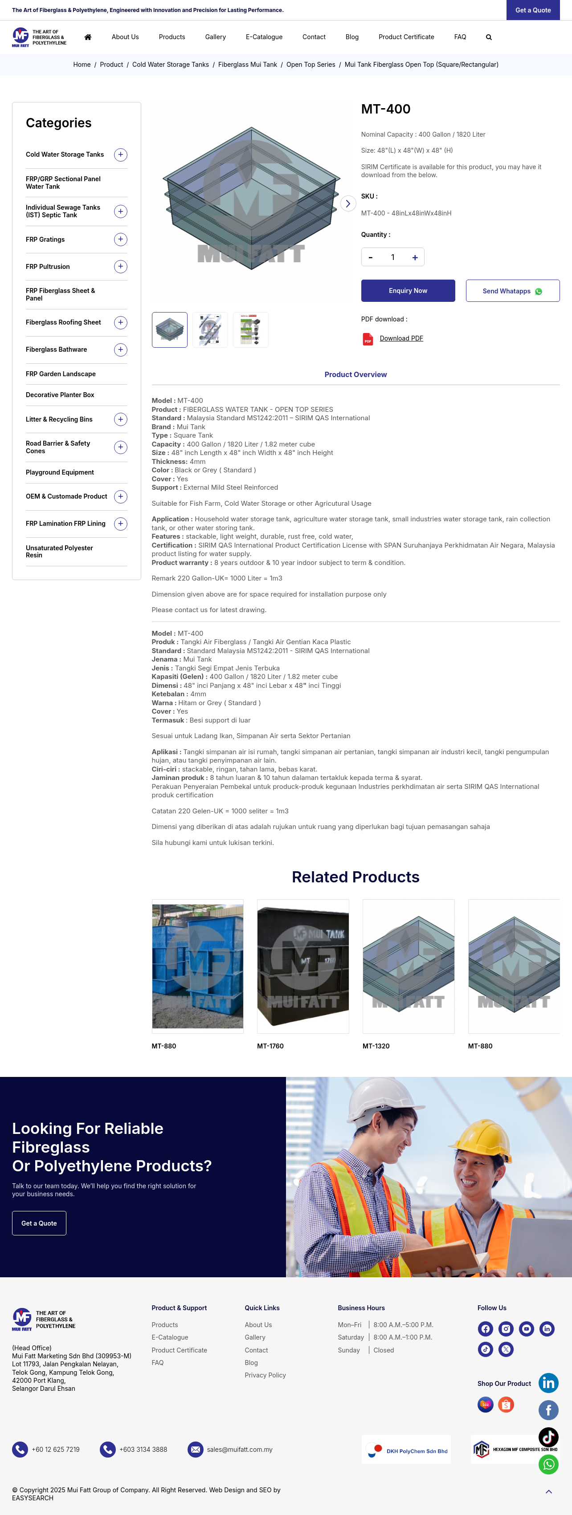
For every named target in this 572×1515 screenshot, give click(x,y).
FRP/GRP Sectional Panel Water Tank (63, 182)
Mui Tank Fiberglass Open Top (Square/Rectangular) (422, 64)
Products (172, 37)
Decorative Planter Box (60, 394)
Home (81, 64)
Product (111, 64)
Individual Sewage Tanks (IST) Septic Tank (63, 211)
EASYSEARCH (32, 1498)
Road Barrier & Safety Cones (58, 447)
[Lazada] (486, 1405)
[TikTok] (486, 1349)
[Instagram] (506, 1329)
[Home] (88, 37)
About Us (125, 37)
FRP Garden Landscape (61, 374)
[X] (506, 1349)
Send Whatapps (513, 291)
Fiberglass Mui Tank (247, 64)
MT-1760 (270, 1046)
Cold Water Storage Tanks (170, 64)
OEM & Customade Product (66, 496)
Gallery (215, 37)
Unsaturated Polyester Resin (59, 551)
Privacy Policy (265, 1375)
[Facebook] (486, 1329)
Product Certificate (406, 37)
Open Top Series (310, 64)
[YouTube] (527, 1329)
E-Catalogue (264, 37)
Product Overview (356, 374)
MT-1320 (376, 1046)
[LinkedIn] (547, 1329)
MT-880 (164, 1046)
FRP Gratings (45, 239)
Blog (352, 37)
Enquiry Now (408, 290)
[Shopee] (506, 1405)
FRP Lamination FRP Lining (66, 523)
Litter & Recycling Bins (59, 419)
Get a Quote (533, 10)
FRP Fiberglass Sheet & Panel (60, 294)
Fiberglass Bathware (56, 349)
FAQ (460, 37)
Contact (314, 37)
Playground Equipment (60, 472)
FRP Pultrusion (48, 266)
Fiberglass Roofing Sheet (63, 322)
